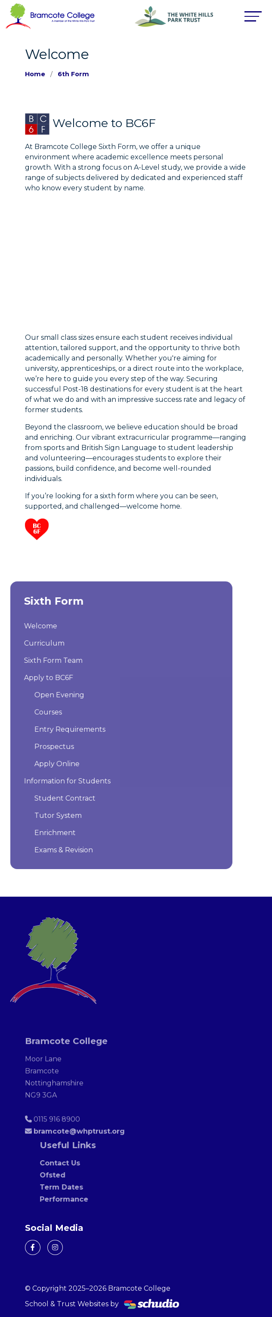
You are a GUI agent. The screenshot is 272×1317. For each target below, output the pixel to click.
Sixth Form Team (44, 660)
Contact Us (69, 1163)
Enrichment (45, 833)
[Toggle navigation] (253, 16)
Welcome (31, 626)
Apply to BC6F (39, 678)
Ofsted (62, 1175)
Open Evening (50, 695)
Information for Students (58, 781)
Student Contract (55, 798)
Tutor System (48, 815)
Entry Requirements (60, 729)
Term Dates (71, 1187)
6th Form (73, 74)
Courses (39, 712)
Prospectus (45, 746)
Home (35, 74)
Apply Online (47, 764)
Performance (73, 1199)
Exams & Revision (54, 850)
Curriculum (35, 643)
